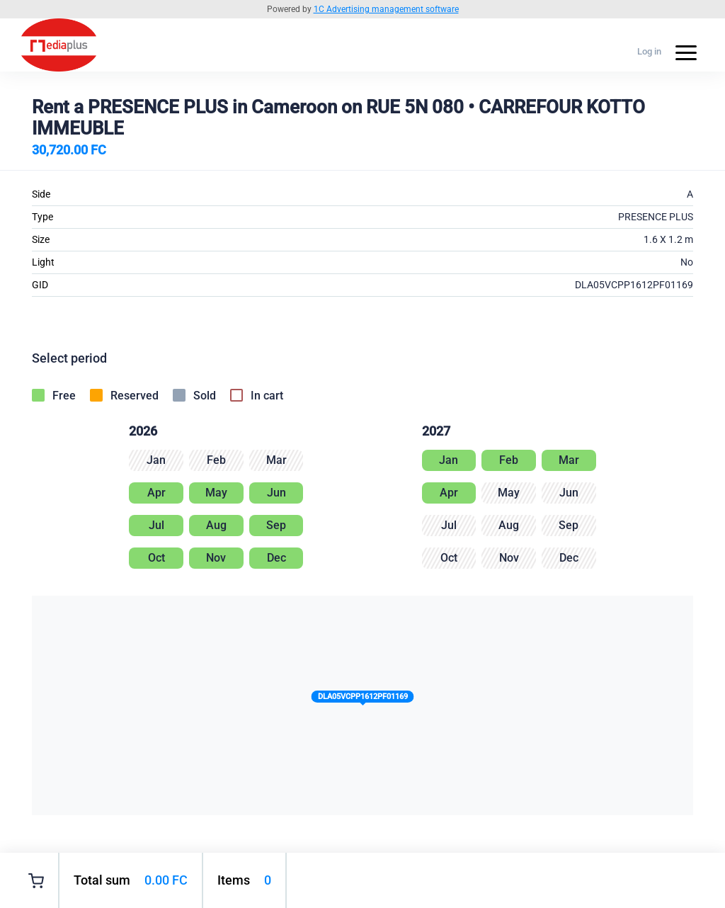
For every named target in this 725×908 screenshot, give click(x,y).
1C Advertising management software (386, 9)
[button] (363, 699)
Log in (649, 51)
